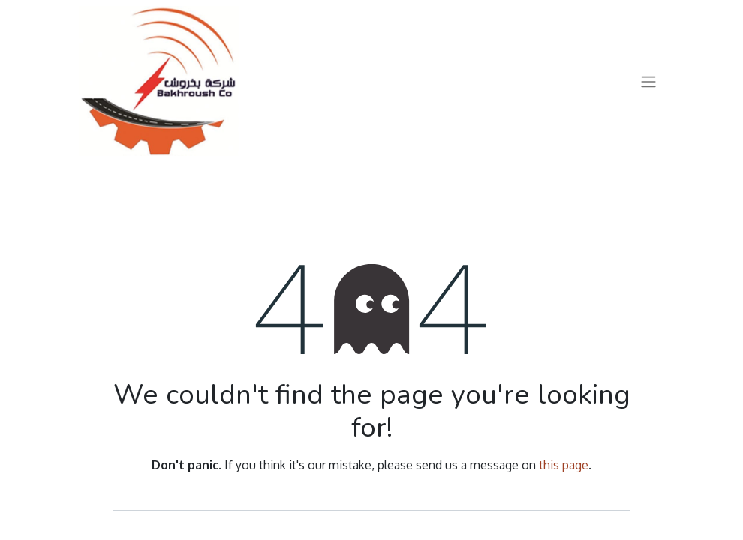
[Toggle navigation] (648, 80)
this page (563, 465)
